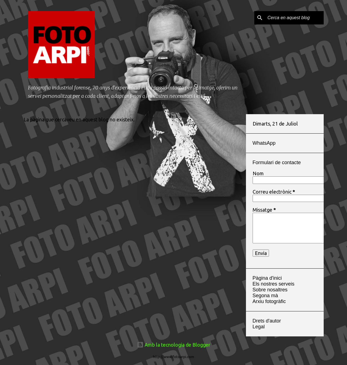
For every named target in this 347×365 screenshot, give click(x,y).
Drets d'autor (267, 321)
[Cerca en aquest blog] (294, 17)
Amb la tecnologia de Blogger (173, 345)
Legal (259, 326)
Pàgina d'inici (267, 278)
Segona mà (265, 295)
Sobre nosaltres (270, 289)
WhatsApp (264, 143)
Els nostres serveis (274, 284)
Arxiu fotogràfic (269, 301)
